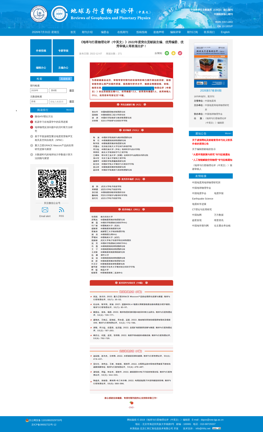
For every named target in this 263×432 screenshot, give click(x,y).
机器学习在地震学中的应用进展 (49, 121)
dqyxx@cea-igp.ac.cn (212, 419)
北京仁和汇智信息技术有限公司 (156, 428)
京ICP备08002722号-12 (43, 424)
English (225, 32)
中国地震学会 (197, 193)
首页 (73, 32)
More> (69, 110)
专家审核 (63, 47)
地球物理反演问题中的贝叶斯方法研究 (51, 129)
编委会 (106, 32)
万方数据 (217, 214)
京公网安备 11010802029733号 (45, 420)
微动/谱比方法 (41, 116)
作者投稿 (41, 47)
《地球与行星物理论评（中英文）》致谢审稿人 (210, 167)
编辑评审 (175, 32)
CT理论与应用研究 (200, 209)
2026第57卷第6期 (210, 90)
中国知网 (195, 214)
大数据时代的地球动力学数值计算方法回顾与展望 (51, 156)
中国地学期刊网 (199, 225)
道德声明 (158, 32)
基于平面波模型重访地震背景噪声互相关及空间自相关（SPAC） (51, 138)
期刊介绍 (88, 32)
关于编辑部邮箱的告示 (202, 149)
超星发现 (195, 220)
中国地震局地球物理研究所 (204, 182)
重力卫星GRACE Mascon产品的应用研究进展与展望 (51, 147)
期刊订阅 (192, 32)
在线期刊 (123, 32)
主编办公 (63, 64)
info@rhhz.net (203, 428)
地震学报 (217, 193)
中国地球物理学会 (200, 188)
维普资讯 (217, 220)
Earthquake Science (201, 198)
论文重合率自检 (221, 225)
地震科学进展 (197, 204)
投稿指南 (141, 32)
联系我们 (209, 32)
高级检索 (66, 79)
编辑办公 (41, 64)
